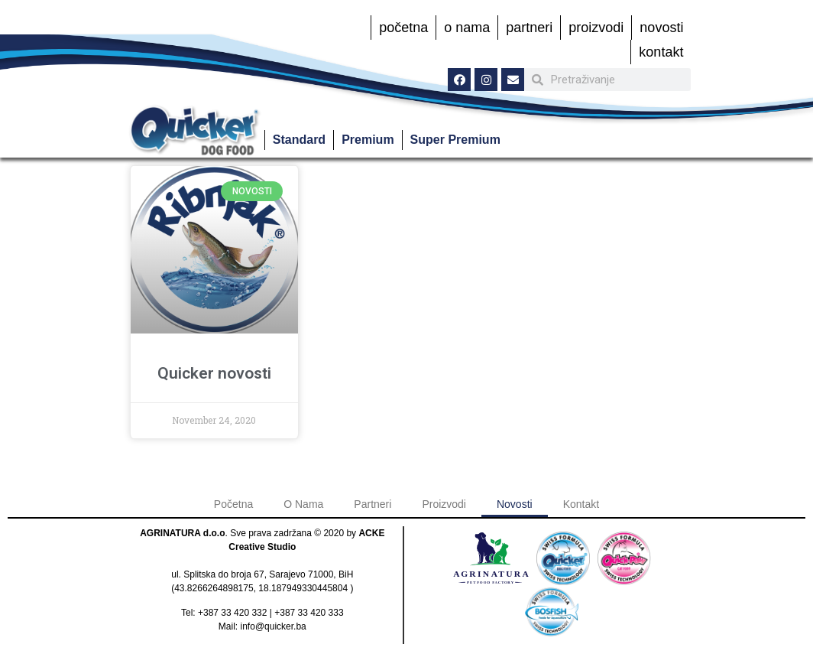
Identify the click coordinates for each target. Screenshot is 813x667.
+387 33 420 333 (308, 612)
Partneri (529, 27)
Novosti (661, 27)
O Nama (467, 27)
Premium (368, 139)
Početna (403, 27)
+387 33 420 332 (232, 612)
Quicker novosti (214, 373)
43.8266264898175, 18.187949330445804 (261, 588)
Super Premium (455, 139)
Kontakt (661, 52)
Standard (299, 139)
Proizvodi (596, 27)
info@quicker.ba (273, 626)
